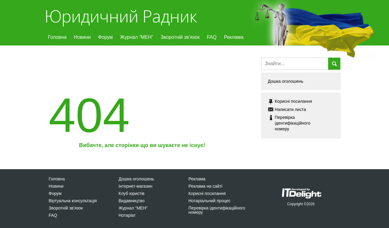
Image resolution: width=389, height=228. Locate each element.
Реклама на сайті (205, 186)
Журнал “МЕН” (136, 37)
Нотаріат (127, 215)
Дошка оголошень (285, 81)
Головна (57, 37)
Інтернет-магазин (135, 186)
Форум (105, 37)
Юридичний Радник (120, 16)
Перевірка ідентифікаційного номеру (216, 210)
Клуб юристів (131, 193)
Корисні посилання (206, 193)
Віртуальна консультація (73, 200)
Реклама (233, 37)
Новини (82, 37)
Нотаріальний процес (209, 200)
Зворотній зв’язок (180, 37)
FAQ (212, 37)
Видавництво (132, 200)
